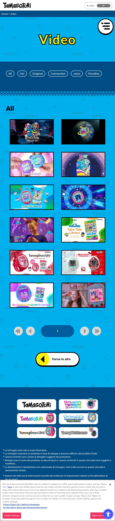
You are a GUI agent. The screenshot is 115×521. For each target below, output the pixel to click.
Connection (58, 73)
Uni (22, 73)
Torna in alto (56, 359)
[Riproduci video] (32, 131)
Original (37, 73)
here (10, 488)
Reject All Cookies (100, 516)
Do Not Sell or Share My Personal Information (25, 508)
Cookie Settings (11, 516)
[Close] (110, 485)
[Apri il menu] (106, 26)
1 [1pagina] (57, 331)
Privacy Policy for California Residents (21, 505)
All (10, 73)
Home (4, 13)
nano (77, 73)
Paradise (93, 73)
